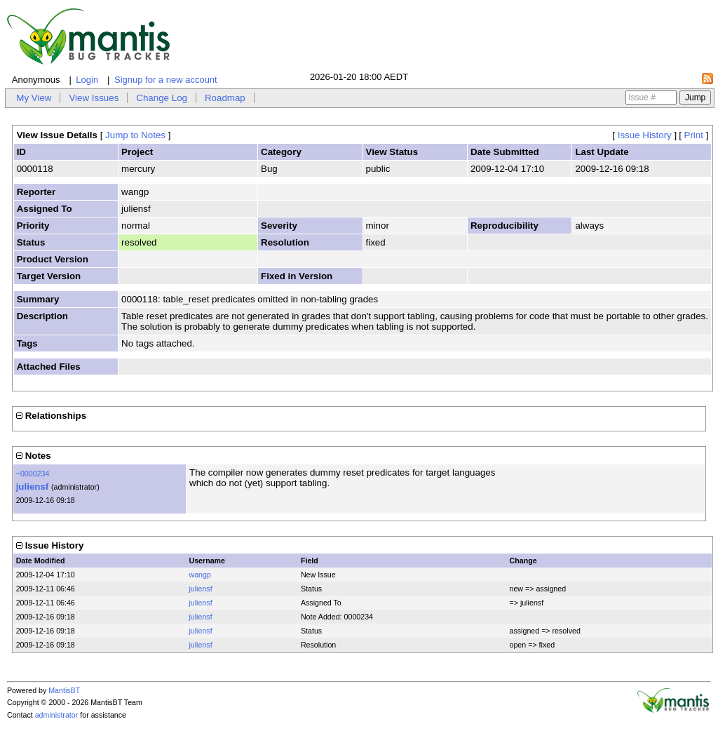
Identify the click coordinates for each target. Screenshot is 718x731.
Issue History (645, 135)
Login (87, 79)
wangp (199, 574)
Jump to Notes (135, 135)
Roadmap (225, 98)
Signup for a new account (165, 79)
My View (33, 98)
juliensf (32, 486)
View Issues (93, 98)
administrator (57, 715)
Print (693, 135)
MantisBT (64, 690)
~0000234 (33, 473)
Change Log (161, 98)
